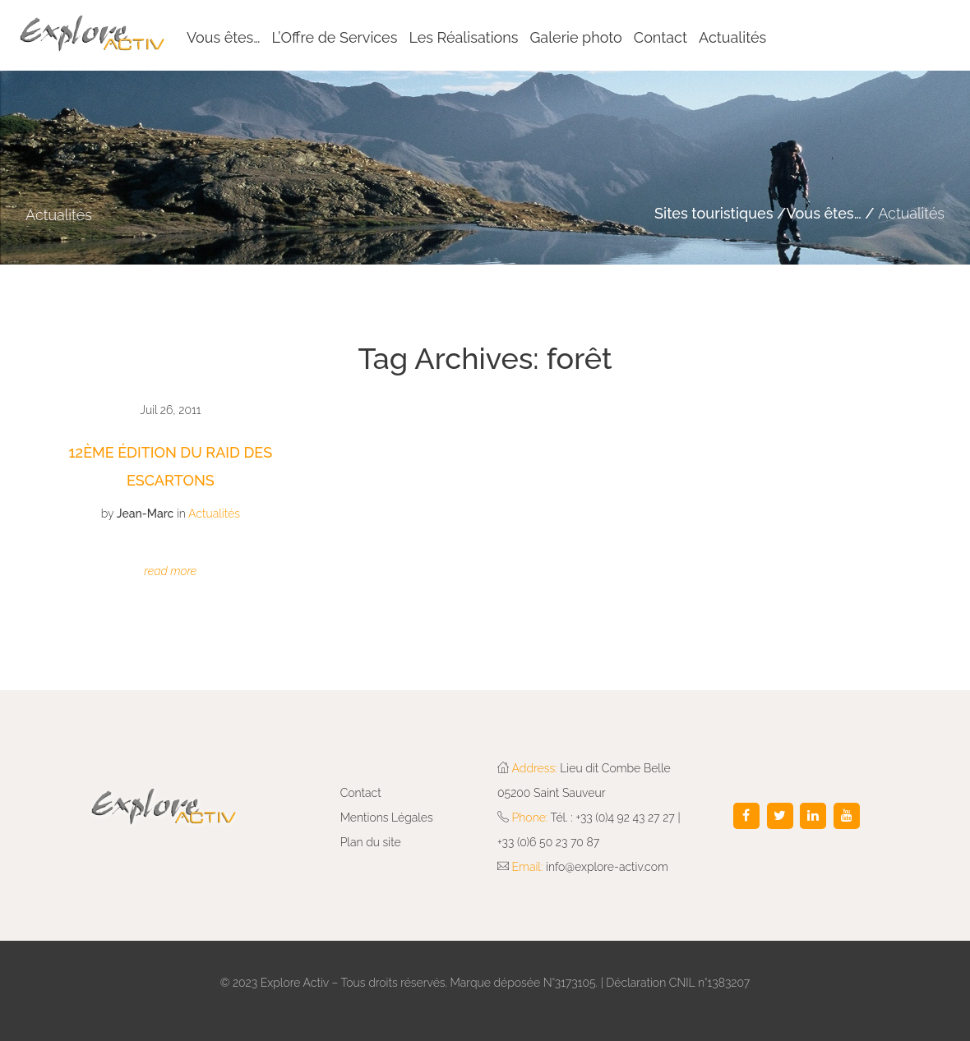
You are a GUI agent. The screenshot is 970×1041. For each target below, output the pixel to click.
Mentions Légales (386, 817)
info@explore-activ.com (607, 866)
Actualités (732, 37)
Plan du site (370, 842)
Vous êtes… (224, 37)
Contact (660, 37)
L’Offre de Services (335, 37)
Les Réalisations (463, 37)
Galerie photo (575, 37)
